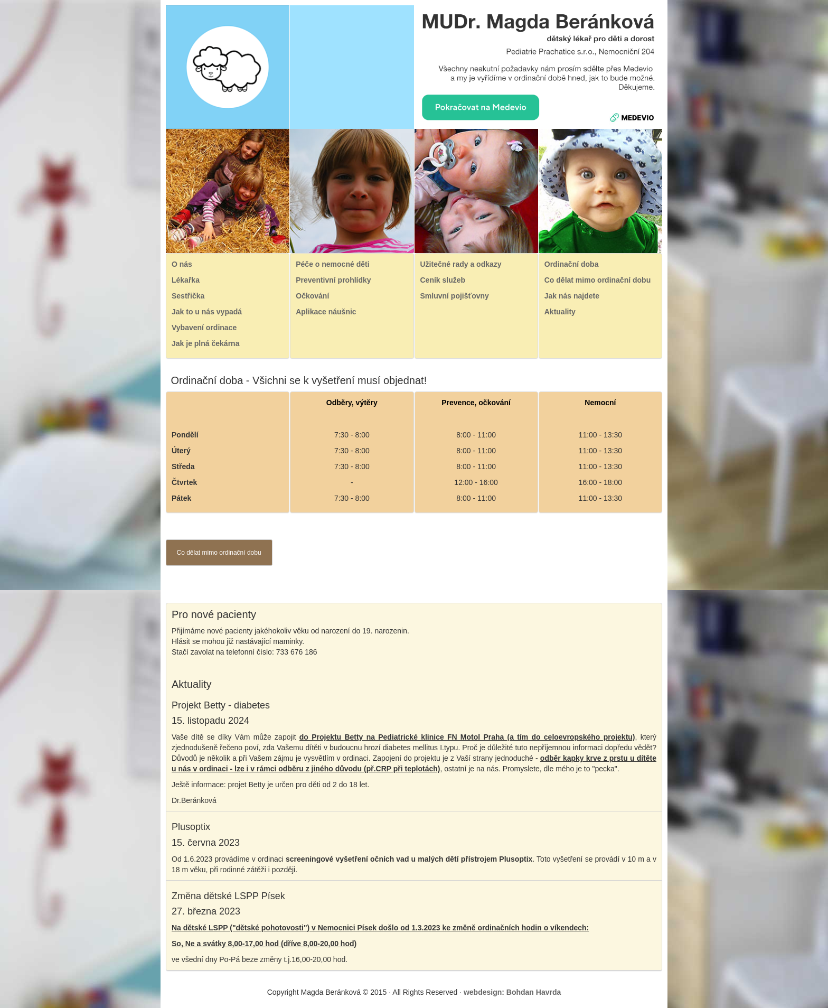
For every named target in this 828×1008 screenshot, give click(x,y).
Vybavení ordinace (204, 327)
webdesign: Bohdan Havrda (512, 992)
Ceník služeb (443, 280)
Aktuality (560, 311)
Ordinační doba (571, 264)
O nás (182, 264)
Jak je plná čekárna (205, 343)
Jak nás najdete (571, 296)
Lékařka (186, 280)
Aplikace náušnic (326, 311)
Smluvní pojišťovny (454, 296)
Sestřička (188, 296)
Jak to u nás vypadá (207, 311)
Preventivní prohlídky (333, 280)
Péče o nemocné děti (332, 264)
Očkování (312, 296)
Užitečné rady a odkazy (461, 264)
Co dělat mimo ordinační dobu (597, 280)
